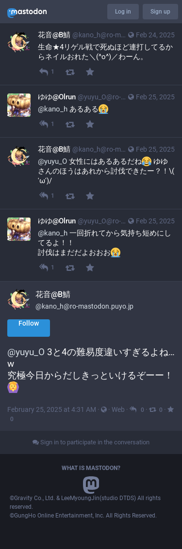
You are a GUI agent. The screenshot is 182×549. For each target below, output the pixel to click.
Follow (28, 323)
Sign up (160, 11)
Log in (123, 11)
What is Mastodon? (91, 468)
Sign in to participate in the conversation (91, 442)
